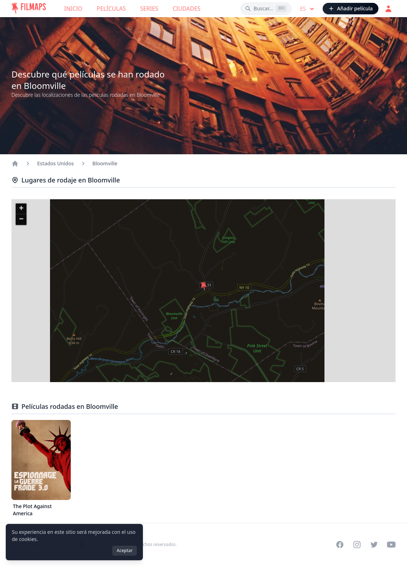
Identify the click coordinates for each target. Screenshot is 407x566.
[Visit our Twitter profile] (374, 544)
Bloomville (105, 163)
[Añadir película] (350, 8)
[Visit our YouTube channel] (391, 544)
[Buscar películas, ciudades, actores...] (266, 8)
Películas (111, 8)
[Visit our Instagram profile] (357, 544)
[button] (203, 286)
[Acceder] (388, 8)
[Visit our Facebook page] (340, 544)
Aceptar (124, 550)
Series (149, 8)
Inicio (73, 8)
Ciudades (186, 8)
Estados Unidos (55, 163)
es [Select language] (308, 8)
